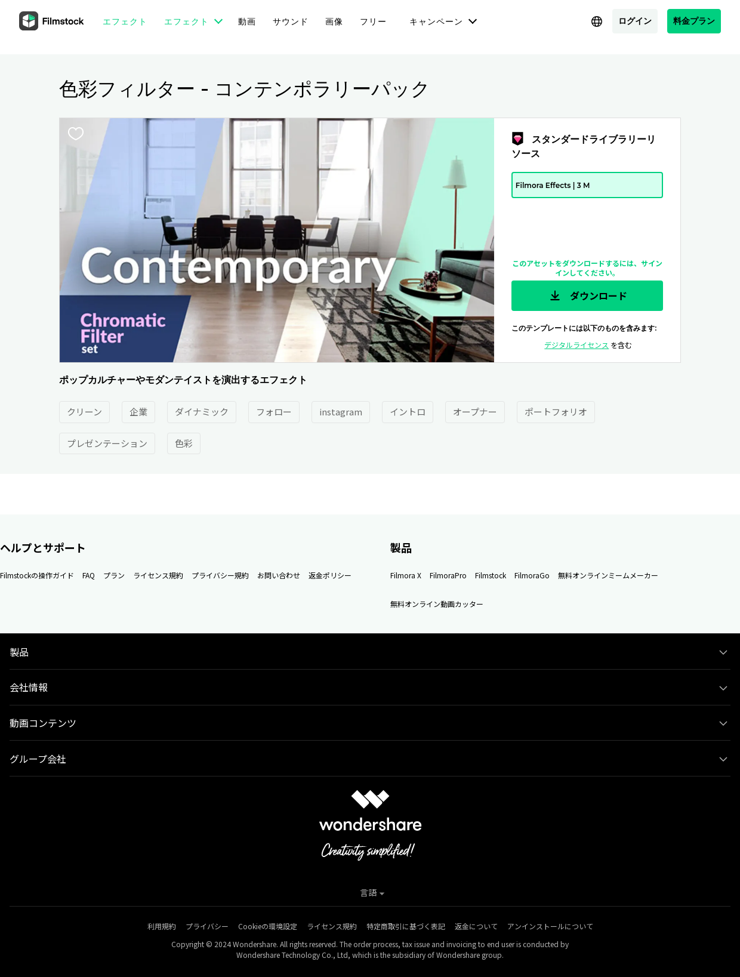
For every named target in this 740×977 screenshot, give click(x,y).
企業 (138, 411)
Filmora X (405, 575)
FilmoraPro (448, 575)
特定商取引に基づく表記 (405, 926)
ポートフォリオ (556, 411)
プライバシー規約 (220, 575)
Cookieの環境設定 (267, 926)
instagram (340, 411)
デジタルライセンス (576, 345)
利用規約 (161, 926)
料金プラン (694, 21)
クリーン (84, 411)
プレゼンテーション (107, 443)
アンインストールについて (550, 926)
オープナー (475, 411)
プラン (114, 575)
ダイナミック (202, 411)
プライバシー (207, 926)
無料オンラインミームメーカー (608, 575)
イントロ (408, 411)
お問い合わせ (278, 575)
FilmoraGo (532, 575)
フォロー (274, 411)
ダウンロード (587, 296)
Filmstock (490, 575)
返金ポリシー (330, 575)
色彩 (184, 443)
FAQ (88, 575)
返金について (476, 926)
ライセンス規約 (158, 575)
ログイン (635, 21)
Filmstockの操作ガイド (37, 575)
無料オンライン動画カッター (436, 604)
